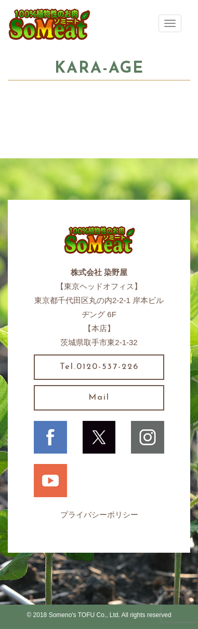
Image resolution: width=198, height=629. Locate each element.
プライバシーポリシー (99, 514)
